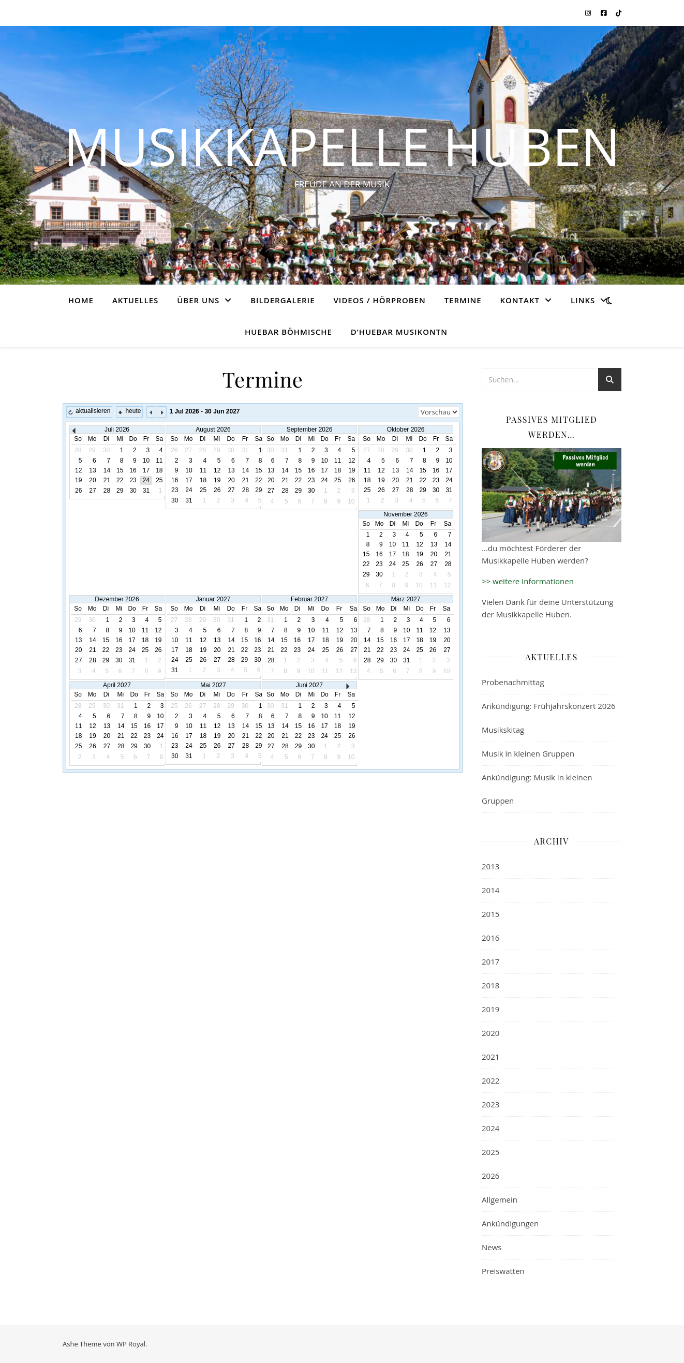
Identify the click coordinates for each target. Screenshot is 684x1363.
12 (78, 470)
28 (106, 490)
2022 (490, 1080)
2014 (490, 890)
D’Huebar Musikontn (399, 332)
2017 (490, 961)
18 (159, 470)
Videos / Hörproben (379, 300)
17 (146, 470)
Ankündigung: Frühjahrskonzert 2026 (549, 706)
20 (92, 480)
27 (92, 490)
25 (159, 480)
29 (119, 490)
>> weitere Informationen (528, 581)
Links (583, 300)
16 (132, 470)
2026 (490, 1176)
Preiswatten (503, 1271)
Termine (463, 300)
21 (106, 480)
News (492, 1247)
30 (132, 490)
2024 (490, 1128)
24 (146, 480)
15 (119, 470)
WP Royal (130, 1344)
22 (119, 480)
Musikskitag (503, 729)
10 (146, 460)
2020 (490, 1033)
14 (106, 470)
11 (159, 460)
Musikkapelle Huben (342, 146)
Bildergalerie (282, 300)
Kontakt (520, 300)
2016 (490, 937)
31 (146, 490)
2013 (490, 866)
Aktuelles (135, 300)
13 (92, 470)
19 (78, 480)
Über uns (198, 300)
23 (132, 480)
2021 (490, 1056)
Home (81, 300)
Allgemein (499, 1199)
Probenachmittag (513, 682)
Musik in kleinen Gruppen (528, 753)
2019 (490, 1009)
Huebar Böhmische (288, 332)
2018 (490, 985)
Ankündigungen (510, 1223)
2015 (490, 914)
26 (78, 490)
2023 (490, 1104)
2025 (490, 1152)
